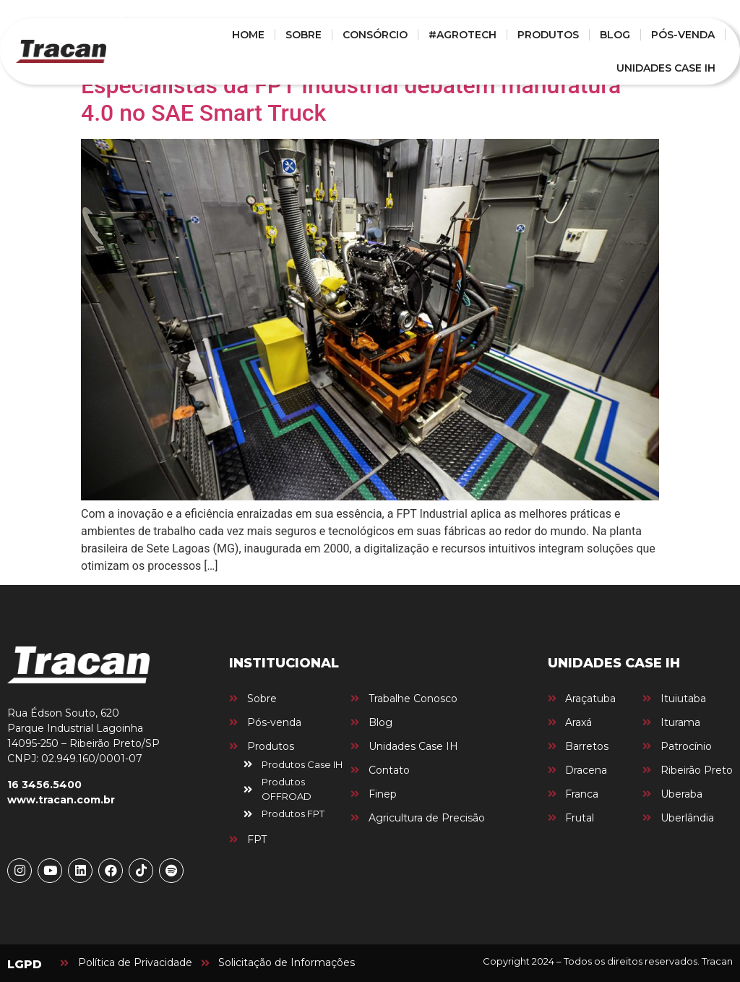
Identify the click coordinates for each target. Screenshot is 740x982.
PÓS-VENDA (683, 34)
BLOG (615, 34)
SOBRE (303, 34)
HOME (248, 34)
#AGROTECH (462, 34)
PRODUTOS (548, 34)
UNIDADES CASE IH (665, 67)
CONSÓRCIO (375, 34)
